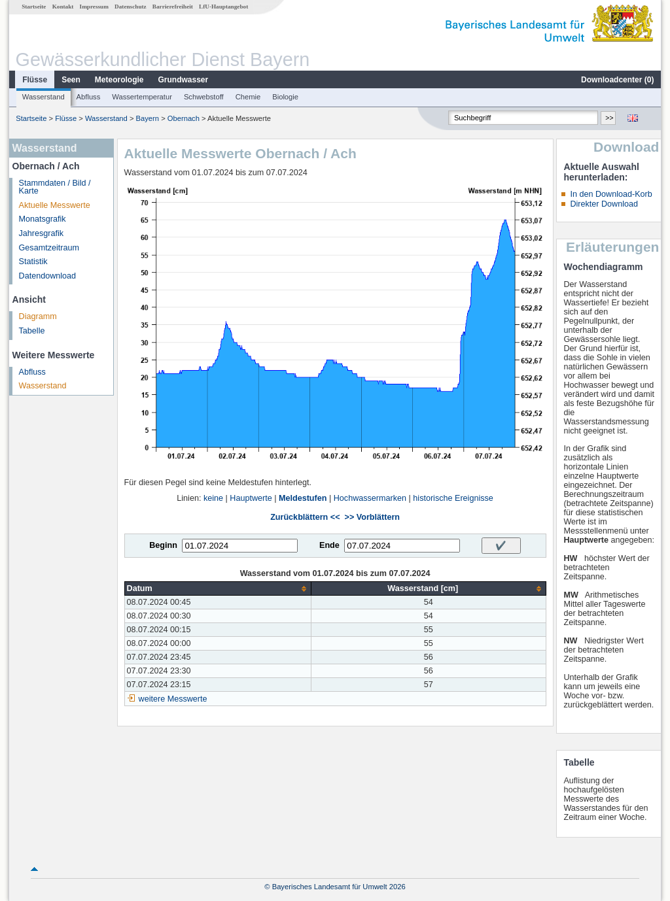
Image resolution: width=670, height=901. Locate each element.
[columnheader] (217, 589)
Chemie (248, 97)
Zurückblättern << (305, 517)
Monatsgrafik (42, 219)
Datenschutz (131, 6)
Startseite (34, 6)
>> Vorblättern (372, 517)
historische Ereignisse (453, 498)
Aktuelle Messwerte (54, 205)
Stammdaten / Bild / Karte (55, 187)
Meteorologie (119, 79)
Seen (71, 79)
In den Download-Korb (611, 194)
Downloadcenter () (617, 79)
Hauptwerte (251, 498)
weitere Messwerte (173, 699)
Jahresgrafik (41, 233)
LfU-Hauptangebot (223, 6)
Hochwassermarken (370, 498)
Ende (329, 545)
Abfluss (89, 97)
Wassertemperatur (142, 97)
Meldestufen (302, 498)
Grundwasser (183, 79)
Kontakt (63, 6)
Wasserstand (43, 97)
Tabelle (32, 330)
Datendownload (48, 275)
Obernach (184, 118)
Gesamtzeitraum (49, 247)
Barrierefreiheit (172, 6)
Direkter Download (604, 204)
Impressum (94, 6)
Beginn (163, 545)
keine (213, 498)
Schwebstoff (204, 97)
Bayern (147, 118)
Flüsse (34, 79)
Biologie (285, 97)
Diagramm (38, 316)
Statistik (33, 261)
